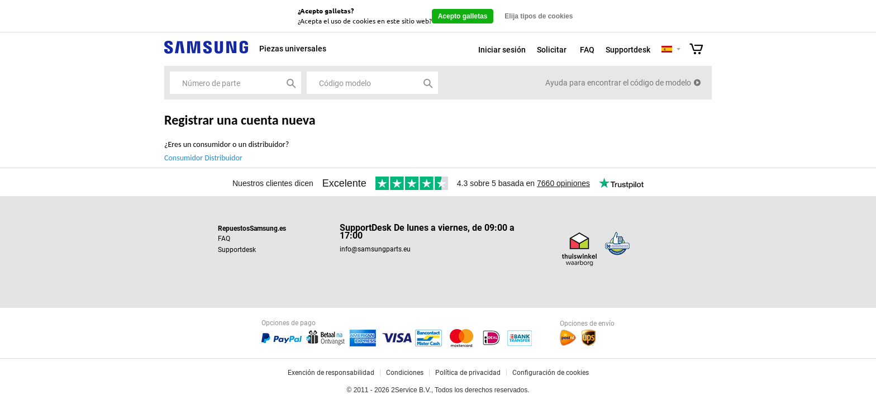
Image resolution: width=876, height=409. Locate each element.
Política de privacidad (468, 373)
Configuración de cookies (550, 373)
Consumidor (183, 158)
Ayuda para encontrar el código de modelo (618, 82)
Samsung (206, 53)
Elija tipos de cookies (538, 16)
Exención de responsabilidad (331, 373)
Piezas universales (292, 48)
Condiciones (404, 373)
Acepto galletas (463, 16)
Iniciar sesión (502, 49)
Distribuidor (223, 158)
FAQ (587, 49)
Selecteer (678, 50)
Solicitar (551, 49)
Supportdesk (628, 49)
